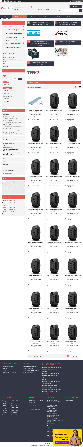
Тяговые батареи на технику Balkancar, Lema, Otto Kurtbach (50, 386)
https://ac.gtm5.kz (7, 147)
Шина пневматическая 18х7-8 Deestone (36, 144)
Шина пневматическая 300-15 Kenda (54, 243)
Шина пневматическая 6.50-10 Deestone (35, 342)
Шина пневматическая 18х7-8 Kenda (54, 144)
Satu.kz (48, 443)
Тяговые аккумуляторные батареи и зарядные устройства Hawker (40, 43)
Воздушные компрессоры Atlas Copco (11, 60)
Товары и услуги (19, 16)
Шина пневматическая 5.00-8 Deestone (36, 276)
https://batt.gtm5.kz (8, 150)
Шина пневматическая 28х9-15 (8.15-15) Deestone (54, 210)
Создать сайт (13, 1)
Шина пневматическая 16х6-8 (54, 111)
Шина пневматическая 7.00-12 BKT (72, 342)
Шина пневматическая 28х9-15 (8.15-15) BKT (36, 210)
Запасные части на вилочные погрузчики (40, 63)
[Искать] (80, 10)
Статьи (4, 370)
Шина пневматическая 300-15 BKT (35, 243)
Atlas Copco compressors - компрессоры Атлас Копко (40, 23)
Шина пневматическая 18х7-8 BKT (72, 111)
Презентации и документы (9, 372)
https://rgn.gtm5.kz (7, 154)
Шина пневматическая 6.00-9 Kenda (54, 309)
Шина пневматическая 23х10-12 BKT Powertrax (35, 177)
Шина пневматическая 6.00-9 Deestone (36, 309)
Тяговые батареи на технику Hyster (52, 389)
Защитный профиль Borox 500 (36, 111)
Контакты (57, 16)
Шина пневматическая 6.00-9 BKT (73, 276)
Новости (44, 16)
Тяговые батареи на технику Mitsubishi (50, 378)
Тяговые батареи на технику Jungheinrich (50, 370)
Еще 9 (5, 104)
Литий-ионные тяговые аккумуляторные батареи (10, 52)
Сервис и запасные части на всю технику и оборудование (31, 371)
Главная (6, 16)
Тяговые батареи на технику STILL (52, 375)
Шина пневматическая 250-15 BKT (72, 177)
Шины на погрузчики (28, 368)
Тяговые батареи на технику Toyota (52, 367)
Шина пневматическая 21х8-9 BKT (72, 144)
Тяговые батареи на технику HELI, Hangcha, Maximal (51, 382)
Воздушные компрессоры (29, 366)
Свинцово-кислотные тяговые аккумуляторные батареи (11, 56)
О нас (68, 16)
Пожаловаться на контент (46, 445)
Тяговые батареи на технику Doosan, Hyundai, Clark (50, 392)
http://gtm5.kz (7, 137)
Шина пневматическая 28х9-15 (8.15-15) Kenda (72, 210)
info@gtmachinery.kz (9, 139)
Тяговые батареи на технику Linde (51, 373)
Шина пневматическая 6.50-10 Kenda (54, 342)
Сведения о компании (8, 366)
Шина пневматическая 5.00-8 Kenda (54, 276)
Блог (32, 16)
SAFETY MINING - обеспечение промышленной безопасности (68, 23)
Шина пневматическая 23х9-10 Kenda (54, 177)
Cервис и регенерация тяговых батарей (67, 42)
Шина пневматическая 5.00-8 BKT (73, 243)
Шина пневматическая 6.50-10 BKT (72, 309)
